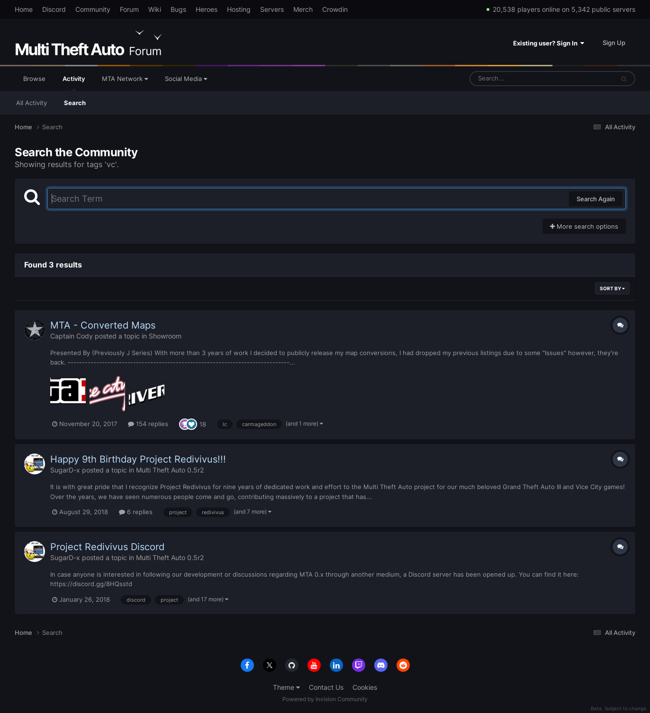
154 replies (148, 424)
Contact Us (326, 687)
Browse (34, 78)
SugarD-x (65, 470)
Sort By (612, 288)
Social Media (186, 78)
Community (92, 9)
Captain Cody (71, 336)
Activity (74, 83)
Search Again (596, 199)
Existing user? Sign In (548, 43)
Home (24, 9)
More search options (584, 226)
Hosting (239, 9)
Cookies (364, 687)
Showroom (165, 336)
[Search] (516, 78)
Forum (129, 9)
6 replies (136, 512)
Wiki (154, 9)
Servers (272, 9)
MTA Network (125, 78)
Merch (303, 9)
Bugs (178, 9)
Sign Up (614, 42)
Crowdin (335, 9)
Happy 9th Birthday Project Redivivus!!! (138, 459)
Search (75, 103)
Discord (54, 9)
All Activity (31, 103)
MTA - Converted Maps (102, 325)
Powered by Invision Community (325, 699)
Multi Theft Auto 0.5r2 (170, 470)
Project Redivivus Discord (107, 547)
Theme (286, 687)
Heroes (206, 9)
